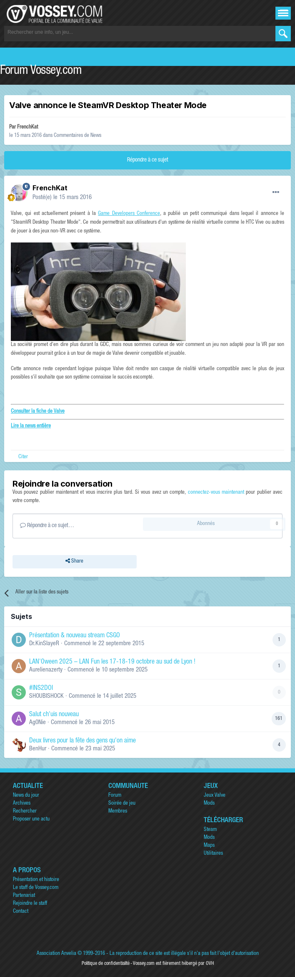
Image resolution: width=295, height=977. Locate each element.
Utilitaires (213, 853)
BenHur (37, 749)
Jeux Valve (214, 795)
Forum (114, 795)
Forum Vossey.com (41, 71)
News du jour (26, 795)
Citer (23, 457)
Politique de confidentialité (106, 963)
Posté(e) (62, 197)
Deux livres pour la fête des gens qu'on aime (82, 741)
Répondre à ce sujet (147, 160)
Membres (117, 811)
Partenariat (24, 896)
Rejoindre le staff (30, 903)
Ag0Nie (37, 722)
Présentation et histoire (36, 880)
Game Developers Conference (129, 214)
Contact (20, 911)
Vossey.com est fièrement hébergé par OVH (173, 963)
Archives (21, 803)
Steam (210, 830)
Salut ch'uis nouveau (54, 715)
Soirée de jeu (121, 803)
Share (74, 561)
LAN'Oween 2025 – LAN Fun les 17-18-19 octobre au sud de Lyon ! (112, 662)
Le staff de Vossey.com (35, 888)
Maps (209, 845)
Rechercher (25, 811)
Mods (209, 803)
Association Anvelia (56, 954)
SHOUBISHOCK (46, 696)
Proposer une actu (31, 819)
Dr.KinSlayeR (44, 644)
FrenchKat (27, 127)
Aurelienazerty (45, 670)
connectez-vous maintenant (216, 492)
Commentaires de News (77, 136)
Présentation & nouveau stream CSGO (74, 636)
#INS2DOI (41, 688)
